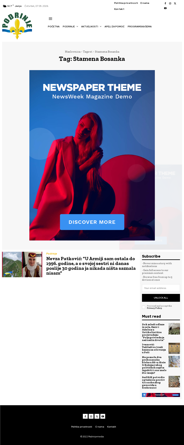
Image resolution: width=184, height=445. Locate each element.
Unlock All (161, 297)
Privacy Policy (154, 308)
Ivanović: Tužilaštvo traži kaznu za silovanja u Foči (154, 348)
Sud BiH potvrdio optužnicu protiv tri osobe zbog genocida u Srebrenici (153, 382)
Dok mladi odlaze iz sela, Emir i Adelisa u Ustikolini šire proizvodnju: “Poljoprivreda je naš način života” (153, 332)
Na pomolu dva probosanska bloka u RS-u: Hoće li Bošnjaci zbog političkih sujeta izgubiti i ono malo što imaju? (154, 365)
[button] (49, 33)
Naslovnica (72, 51)
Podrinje (51, 253)
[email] (161, 288)
